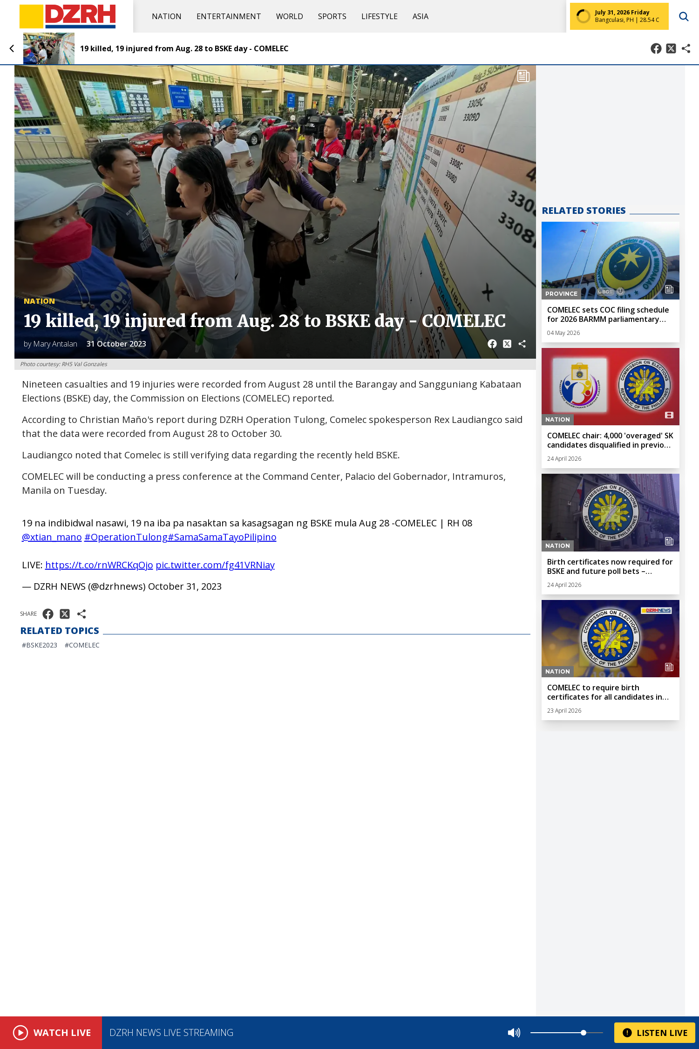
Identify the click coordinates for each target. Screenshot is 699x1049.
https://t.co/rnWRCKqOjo (99, 565)
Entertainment (229, 16)
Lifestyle (379, 16)
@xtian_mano (52, 537)
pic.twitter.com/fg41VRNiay (215, 565)
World (289, 16)
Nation (167, 16)
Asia (420, 16)
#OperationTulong (126, 537)
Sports (332, 16)
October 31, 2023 (185, 586)
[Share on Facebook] (656, 48)
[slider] (583, 1032)
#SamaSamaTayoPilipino (222, 537)
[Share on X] (671, 48)
